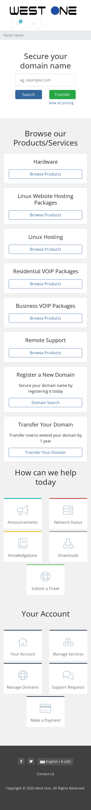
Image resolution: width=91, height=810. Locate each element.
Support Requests (68, 679)
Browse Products (45, 174)
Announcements (23, 514)
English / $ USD (55, 761)
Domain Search (46, 402)
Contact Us (45, 774)
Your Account (23, 646)
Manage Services (68, 646)
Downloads (68, 547)
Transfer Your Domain (45, 452)
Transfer (62, 94)
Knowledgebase (23, 547)
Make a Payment (45, 712)
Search (28, 94)
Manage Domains (23, 679)
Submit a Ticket (45, 580)
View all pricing (61, 103)
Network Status (68, 514)
